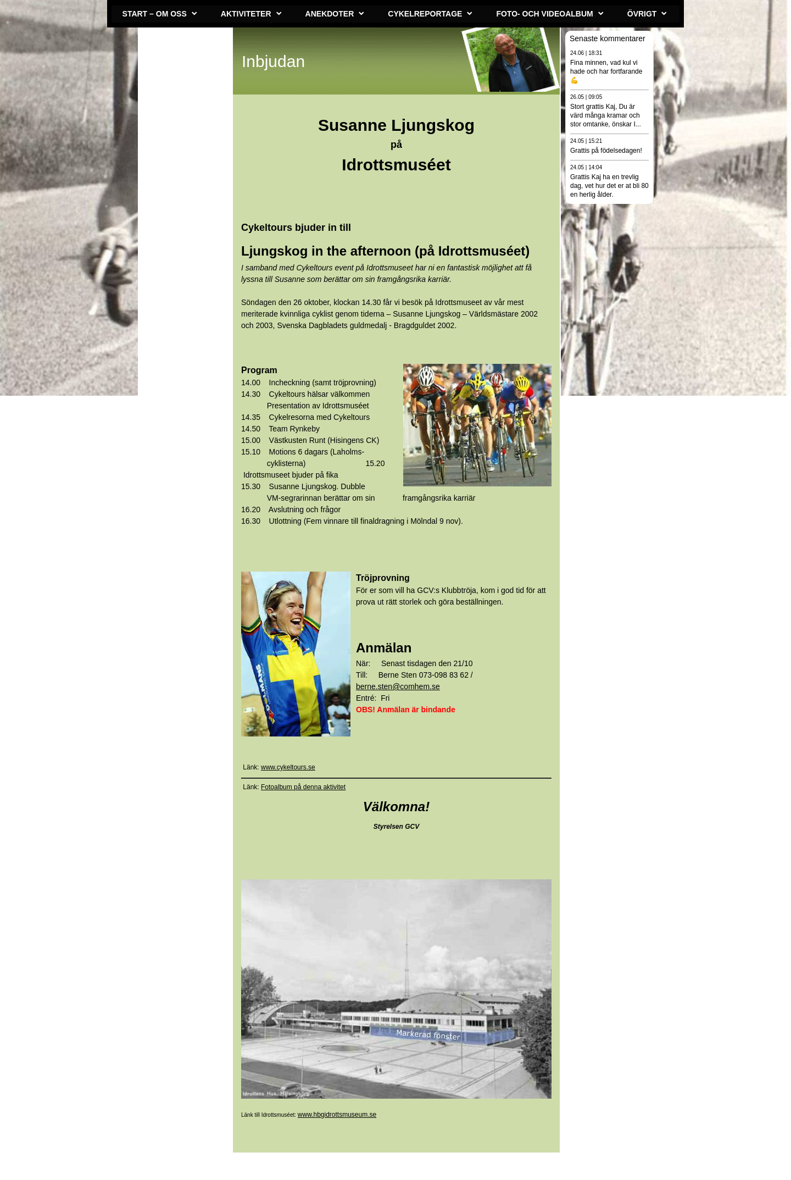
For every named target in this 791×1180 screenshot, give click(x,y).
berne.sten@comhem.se (398, 686)
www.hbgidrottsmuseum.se (337, 1114)
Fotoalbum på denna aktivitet (303, 787)
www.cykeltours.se (288, 767)
